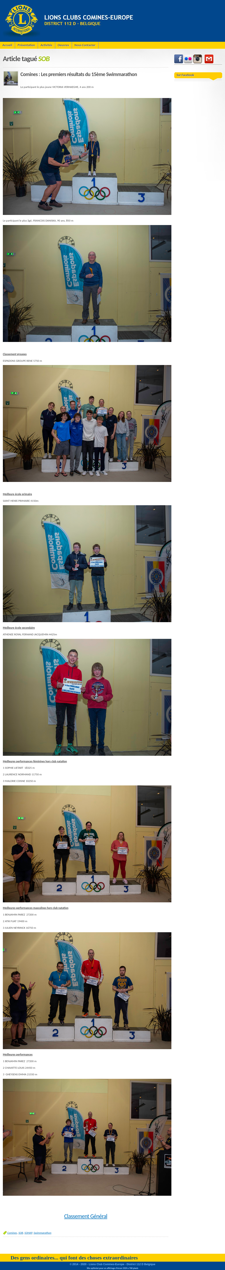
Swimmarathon (42, 1232)
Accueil (7, 45)
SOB (20, 1232)
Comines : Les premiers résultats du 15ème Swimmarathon (78, 74)
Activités (46, 45)
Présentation (26, 45)
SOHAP (28, 1232)
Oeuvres (63, 45)
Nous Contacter (85, 45)
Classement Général (85, 1216)
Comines (12, 1232)
